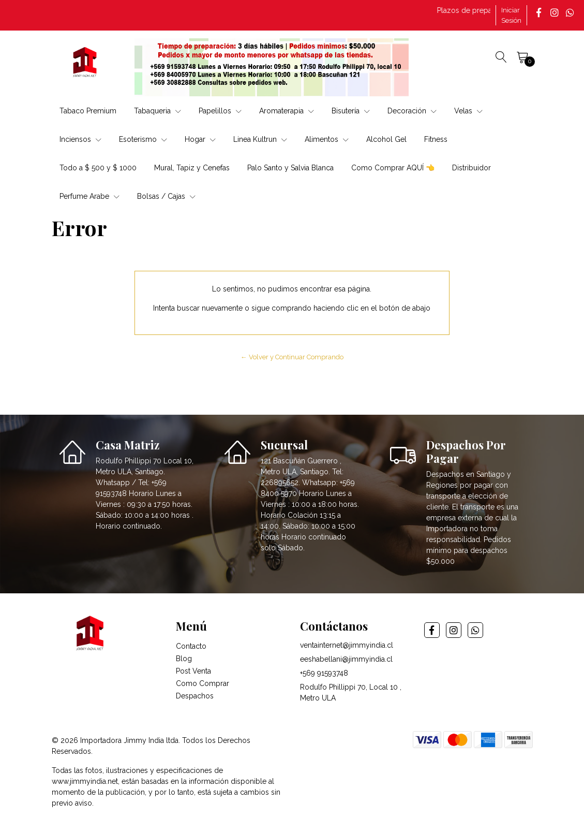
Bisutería (351, 111)
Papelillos (220, 111)
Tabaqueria (157, 111)
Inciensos (80, 139)
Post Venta (193, 671)
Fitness (435, 139)
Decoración (412, 111)
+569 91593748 (324, 673)
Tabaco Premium (87, 111)
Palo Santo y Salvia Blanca (290, 168)
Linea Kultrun (260, 139)
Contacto (191, 646)
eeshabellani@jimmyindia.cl (346, 659)
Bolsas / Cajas (166, 196)
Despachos (195, 696)
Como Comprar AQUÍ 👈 (393, 168)
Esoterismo (143, 139)
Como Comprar (202, 683)
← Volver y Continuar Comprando (292, 357)
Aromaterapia (286, 111)
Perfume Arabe (89, 196)
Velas (468, 111)
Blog (184, 658)
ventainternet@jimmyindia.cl (346, 645)
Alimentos (327, 139)
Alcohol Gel (386, 139)
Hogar (200, 139)
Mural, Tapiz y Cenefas (192, 168)
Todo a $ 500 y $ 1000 (98, 168)
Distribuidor (471, 168)
